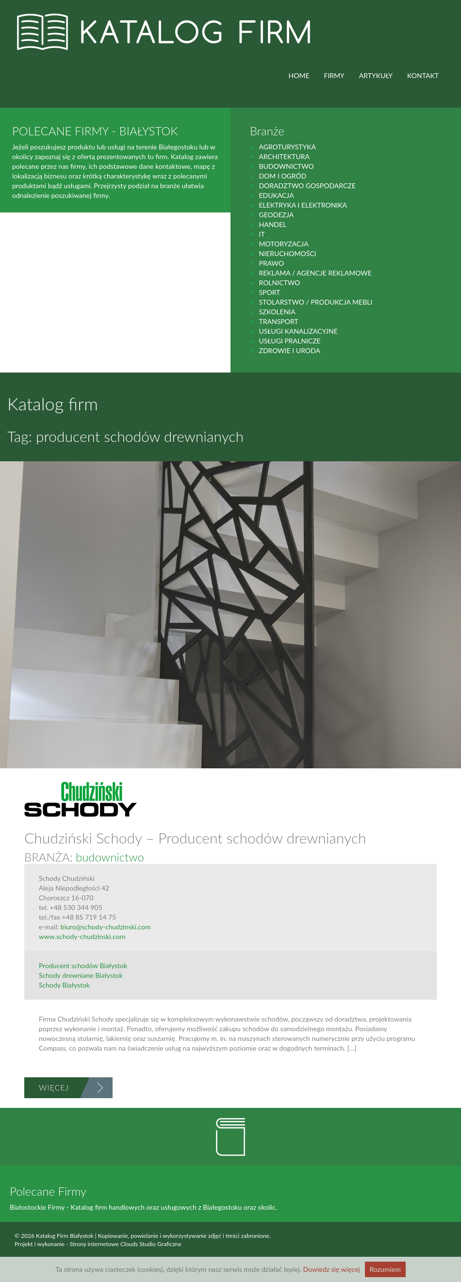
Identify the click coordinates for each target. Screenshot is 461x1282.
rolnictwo (279, 282)
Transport (278, 321)
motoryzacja (283, 244)
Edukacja (276, 195)
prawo (271, 263)
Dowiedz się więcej (331, 1269)
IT (261, 234)
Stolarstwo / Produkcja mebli (315, 302)
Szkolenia (277, 312)
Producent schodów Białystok (83, 965)
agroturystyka (287, 147)
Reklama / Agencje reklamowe (315, 273)
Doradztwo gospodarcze (307, 185)
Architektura (284, 156)
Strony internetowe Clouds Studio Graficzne (125, 1244)
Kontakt (423, 75)
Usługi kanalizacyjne (298, 331)
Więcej (54, 1087)
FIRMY (334, 75)
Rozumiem (385, 1269)
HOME (299, 75)
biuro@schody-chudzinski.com (106, 927)
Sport (269, 292)
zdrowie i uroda (289, 350)
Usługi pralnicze (289, 341)
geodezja (276, 215)
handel (272, 224)
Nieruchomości (287, 253)
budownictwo (286, 166)
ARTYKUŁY (376, 75)
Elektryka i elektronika (303, 205)
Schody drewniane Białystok (81, 975)
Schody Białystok (64, 985)
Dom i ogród (282, 176)
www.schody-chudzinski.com (82, 936)
